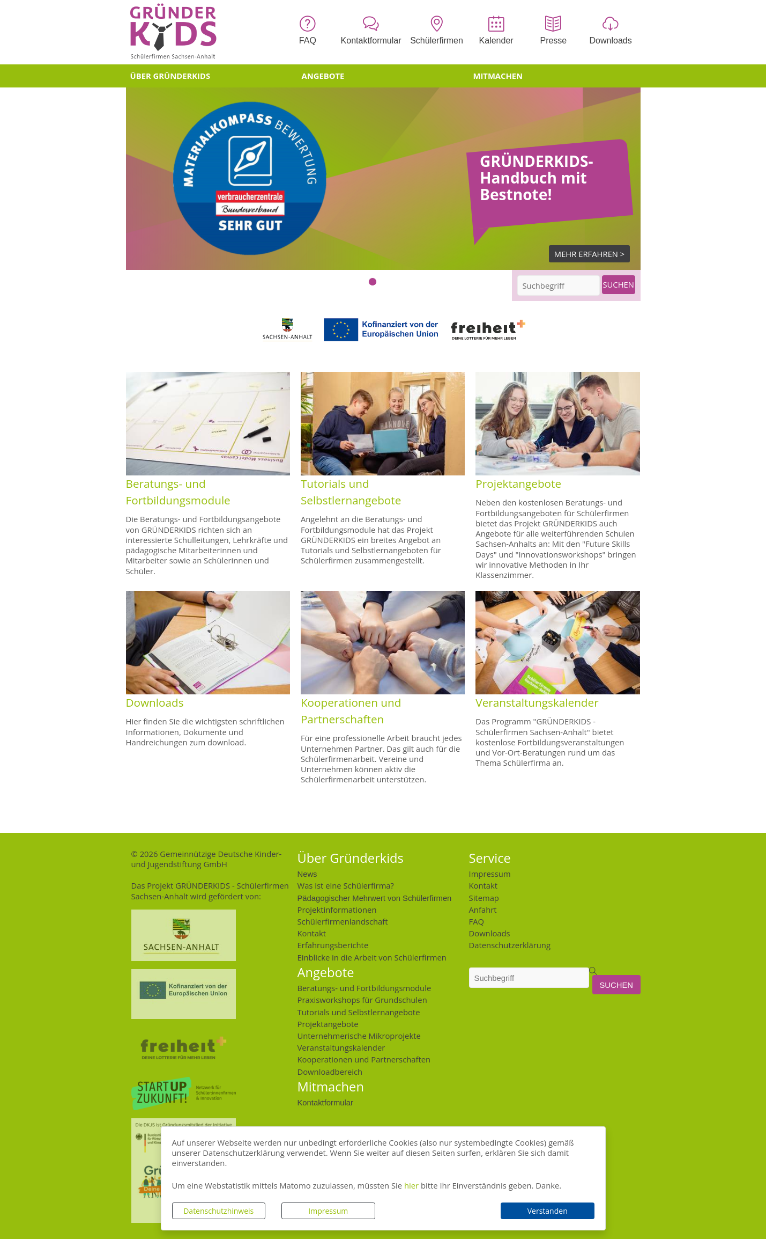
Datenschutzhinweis (218, 1211)
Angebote (323, 75)
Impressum (328, 1211)
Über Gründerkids (170, 75)
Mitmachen (498, 75)
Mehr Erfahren (586, 253)
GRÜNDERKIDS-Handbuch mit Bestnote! (536, 178)
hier (411, 1185)
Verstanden (547, 1211)
